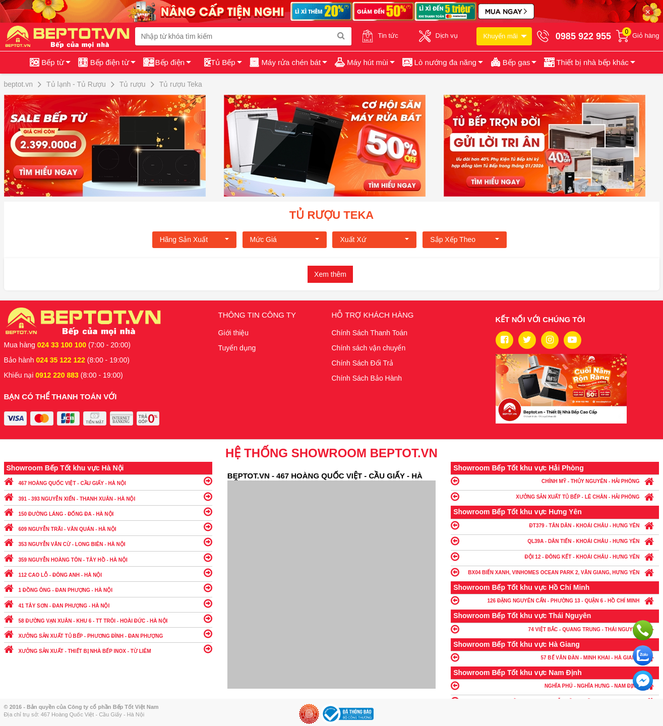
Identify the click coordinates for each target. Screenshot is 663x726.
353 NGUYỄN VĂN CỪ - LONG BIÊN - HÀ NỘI (108, 542)
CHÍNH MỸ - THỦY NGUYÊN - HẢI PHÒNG (555, 481)
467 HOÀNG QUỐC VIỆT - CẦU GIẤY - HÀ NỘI (108, 481)
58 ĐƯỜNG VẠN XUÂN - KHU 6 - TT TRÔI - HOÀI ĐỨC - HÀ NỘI (108, 618)
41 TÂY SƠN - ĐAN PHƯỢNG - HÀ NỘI (108, 603)
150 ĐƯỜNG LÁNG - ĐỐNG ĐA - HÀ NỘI (108, 511)
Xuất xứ (374, 239)
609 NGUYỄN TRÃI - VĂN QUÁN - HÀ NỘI (108, 526)
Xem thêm (330, 274)
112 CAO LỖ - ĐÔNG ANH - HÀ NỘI (108, 572)
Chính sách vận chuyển (369, 348)
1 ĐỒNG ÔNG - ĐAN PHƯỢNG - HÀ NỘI (108, 587)
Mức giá (284, 239)
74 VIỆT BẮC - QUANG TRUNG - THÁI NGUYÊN (555, 629)
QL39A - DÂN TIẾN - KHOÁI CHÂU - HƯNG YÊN (555, 541)
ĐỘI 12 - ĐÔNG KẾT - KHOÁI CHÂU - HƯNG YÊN (555, 556)
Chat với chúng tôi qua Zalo (643, 655)
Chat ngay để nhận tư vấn (643, 681)
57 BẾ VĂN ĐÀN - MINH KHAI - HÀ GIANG (555, 657)
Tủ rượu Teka (331, 215)
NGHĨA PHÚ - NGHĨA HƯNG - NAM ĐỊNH (555, 685)
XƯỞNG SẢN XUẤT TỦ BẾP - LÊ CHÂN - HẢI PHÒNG (555, 496)
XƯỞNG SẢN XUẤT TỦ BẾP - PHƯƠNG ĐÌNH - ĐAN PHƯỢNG (108, 633)
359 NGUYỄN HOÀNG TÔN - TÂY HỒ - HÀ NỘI (108, 557)
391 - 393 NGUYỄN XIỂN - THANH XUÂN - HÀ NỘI (108, 496)
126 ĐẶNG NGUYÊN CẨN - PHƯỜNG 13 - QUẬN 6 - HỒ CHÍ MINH (555, 600)
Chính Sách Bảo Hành (367, 378)
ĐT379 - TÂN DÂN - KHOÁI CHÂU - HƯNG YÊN (555, 525)
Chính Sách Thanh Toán (370, 333)
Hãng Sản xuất (194, 239)
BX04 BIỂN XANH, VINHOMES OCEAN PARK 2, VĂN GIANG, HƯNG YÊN (555, 572)
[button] (588, 62)
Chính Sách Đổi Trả (363, 363)
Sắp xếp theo (464, 239)
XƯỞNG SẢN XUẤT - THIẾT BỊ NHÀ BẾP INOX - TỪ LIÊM (108, 648)
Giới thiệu (233, 333)
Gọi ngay (643, 630)
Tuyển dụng (237, 348)
